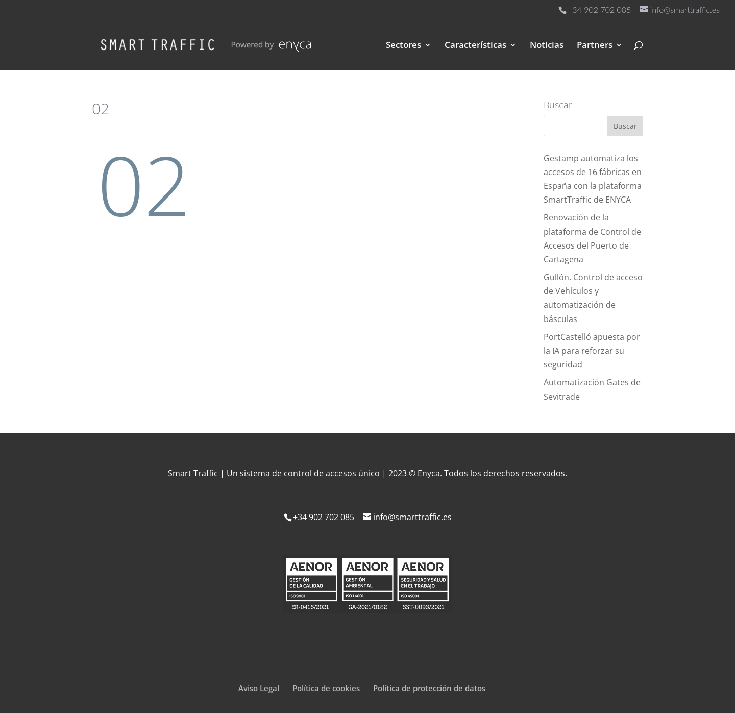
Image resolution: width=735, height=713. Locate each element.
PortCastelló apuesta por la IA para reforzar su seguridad (592, 350)
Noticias (547, 46)
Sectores (403, 46)
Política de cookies (326, 688)
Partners (594, 46)
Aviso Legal (258, 688)
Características (475, 46)
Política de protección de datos (429, 688)
